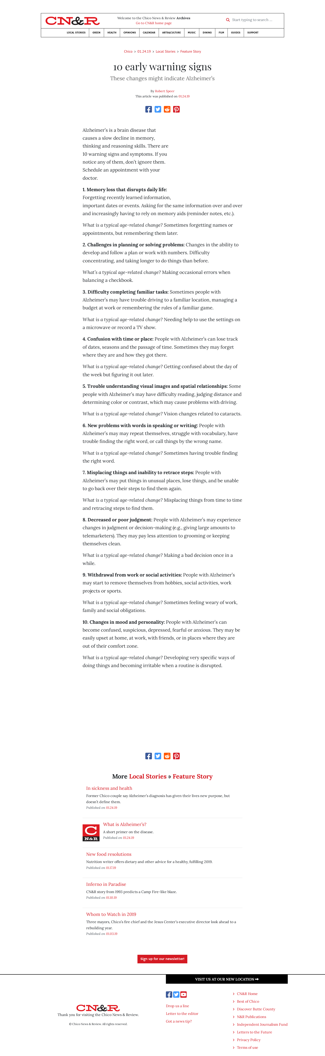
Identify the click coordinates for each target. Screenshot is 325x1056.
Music (192, 32)
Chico (128, 51)
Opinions (129, 32)
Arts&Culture (171, 32)
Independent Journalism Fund (262, 1024)
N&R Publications (251, 1016)
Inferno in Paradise (106, 884)
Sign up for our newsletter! (162, 959)
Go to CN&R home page (154, 23)
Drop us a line (177, 1006)
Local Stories (76, 32)
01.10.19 (111, 897)
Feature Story (190, 51)
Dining (207, 32)
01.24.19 (144, 51)
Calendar (149, 32)
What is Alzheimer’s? (124, 824)
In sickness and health (109, 788)
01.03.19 (111, 933)
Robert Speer (164, 91)
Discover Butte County (256, 1009)
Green (96, 32)
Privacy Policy (248, 1039)
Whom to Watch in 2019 (111, 914)
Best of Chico (248, 1001)
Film (221, 32)
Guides (235, 32)
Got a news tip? (179, 1021)
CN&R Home (247, 993)
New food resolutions (108, 854)
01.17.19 (111, 867)
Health (111, 32)
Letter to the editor (182, 1013)
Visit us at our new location (227, 979)
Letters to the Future (254, 1032)
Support (252, 32)
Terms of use (247, 1047)
